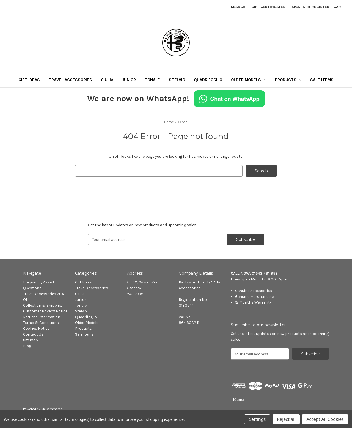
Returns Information (41, 317)
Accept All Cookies (325, 419)
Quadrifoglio (208, 79)
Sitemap (30, 340)
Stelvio (177, 79)
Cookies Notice (36, 328)
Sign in (299, 6)
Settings (257, 419)
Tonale (152, 79)
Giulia (107, 79)
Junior (129, 79)
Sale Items (322, 79)
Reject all (286, 419)
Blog (27, 346)
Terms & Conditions (41, 322)
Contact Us (33, 334)
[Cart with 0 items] (338, 6)
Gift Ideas (29, 79)
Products (288, 79)
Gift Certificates (268, 6)
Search (238, 6)
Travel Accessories (70, 79)
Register (320, 6)
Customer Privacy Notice (45, 311)
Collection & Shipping (42, 305)
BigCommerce (52, 409)
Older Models (248, 79)
